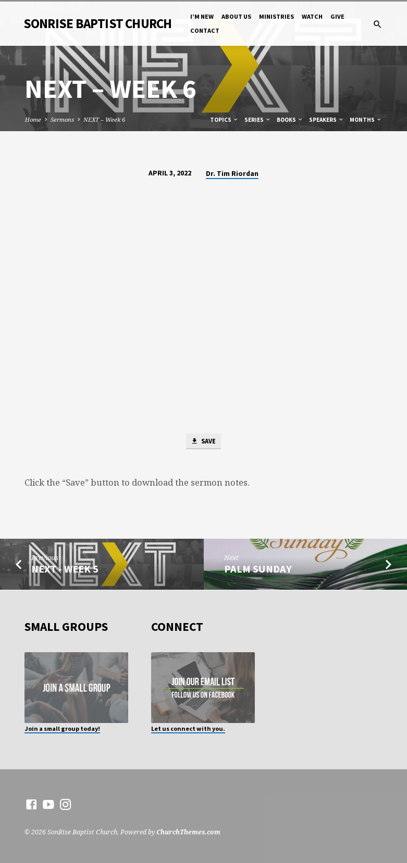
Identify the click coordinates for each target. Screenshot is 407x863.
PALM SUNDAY (258, 569)
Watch (312, 16)
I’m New (202, 16)
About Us (236, 16)
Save (203, 442)
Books (290, 119)
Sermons (62, 119)
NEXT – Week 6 (104, 119)
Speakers (326, 119)
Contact (204, 30)
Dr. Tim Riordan (232, 173)
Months (366, 119)
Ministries (276, 16)
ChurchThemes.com (188, 832)
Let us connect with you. (188, 728)
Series (257, 119)
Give (337, 16)
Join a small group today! (62, 728)
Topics (224, 119)
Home (33, 119)
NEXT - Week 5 (64, 569)
